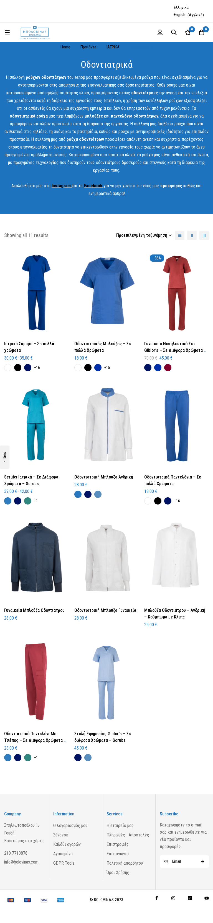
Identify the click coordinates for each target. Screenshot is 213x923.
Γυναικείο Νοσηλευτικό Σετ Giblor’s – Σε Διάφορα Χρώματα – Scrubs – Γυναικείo (175, 350)
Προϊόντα (88, 47)
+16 (37, 367)
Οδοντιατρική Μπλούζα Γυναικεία (105, 610)
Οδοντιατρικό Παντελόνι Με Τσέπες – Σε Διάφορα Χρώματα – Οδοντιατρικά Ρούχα (35, 740)
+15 (107, 367)
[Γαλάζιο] (78, 494)
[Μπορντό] (167, 367)
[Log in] (160, 32)
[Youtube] (206, 898)
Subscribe (202, 861)
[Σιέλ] (98, 494)
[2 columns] (192, 235)
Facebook (93, 185)
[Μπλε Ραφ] (7, 501)
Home (65, 47)
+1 (36, 501)
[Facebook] (156, 898)
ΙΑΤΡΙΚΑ (113, 47)
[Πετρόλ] (27, 501)
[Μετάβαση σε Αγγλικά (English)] (189, 15)
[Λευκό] (7, 367)
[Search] (174, 32)
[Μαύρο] (17, 367)
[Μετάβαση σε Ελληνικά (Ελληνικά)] (182, 7)
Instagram (61, 185)
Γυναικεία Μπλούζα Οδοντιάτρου (34, 610)
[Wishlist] (188, 32)
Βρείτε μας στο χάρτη (24, 841)
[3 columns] (204, 235)
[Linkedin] (190, 898)
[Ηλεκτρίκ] (98, 367)
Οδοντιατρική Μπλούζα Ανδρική (103, 477)
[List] (179, 235)
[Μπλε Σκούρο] (27, 367)
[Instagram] (173, 898)
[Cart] (202, 32)
